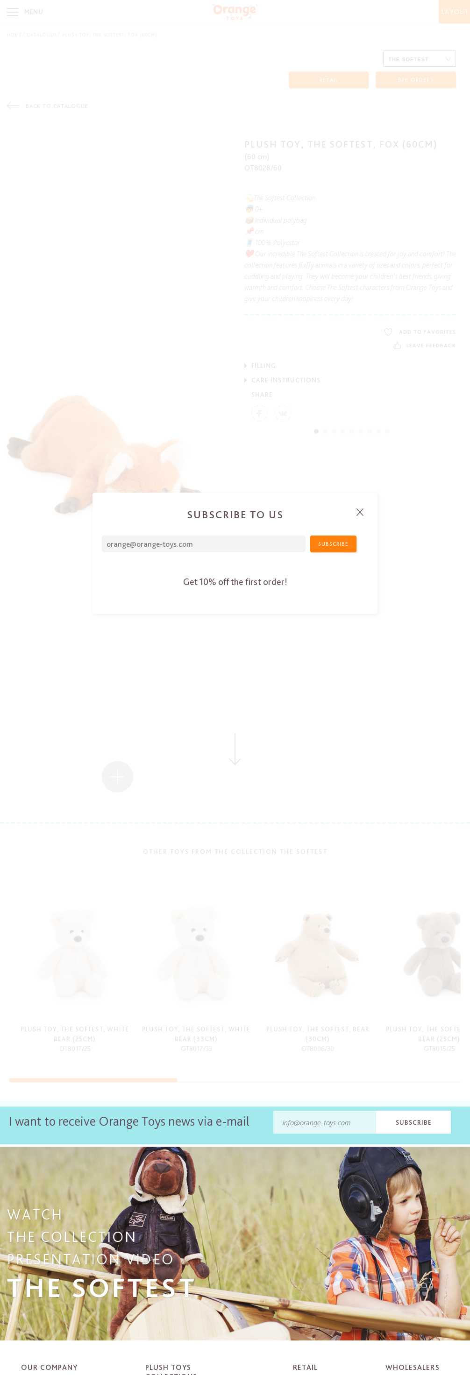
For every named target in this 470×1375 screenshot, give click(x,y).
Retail (305, 1367)
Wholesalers (412, 1367)
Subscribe (414, 1122)
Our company (49, 1367)
